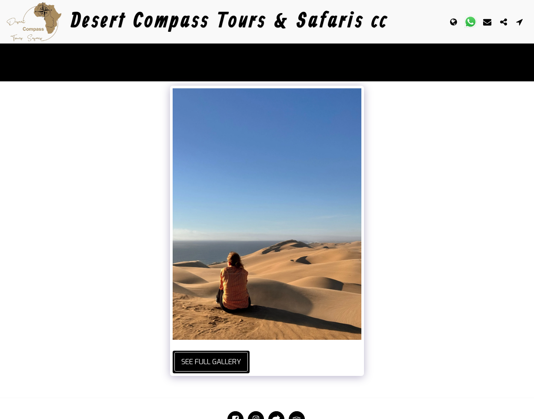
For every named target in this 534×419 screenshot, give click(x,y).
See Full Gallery (211, 361)
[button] (470, 21)
